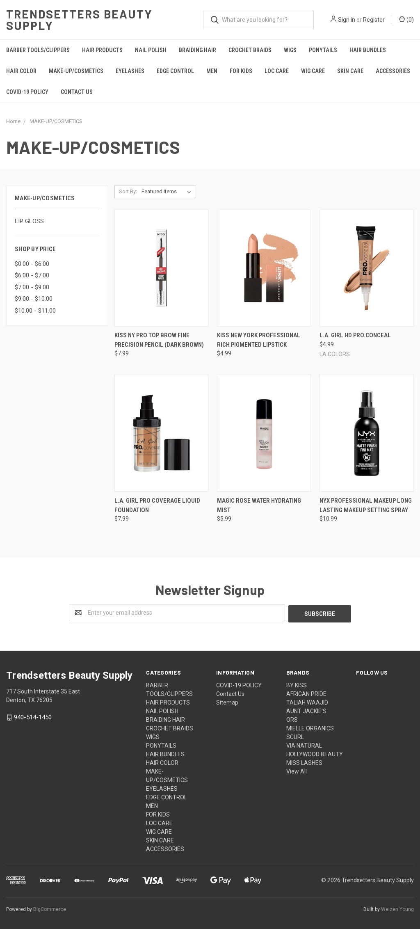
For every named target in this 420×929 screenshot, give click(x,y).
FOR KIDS (241, 71)
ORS (292, 718)
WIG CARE (313, 71)
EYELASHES (130, 71)
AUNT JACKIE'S (306, 710)
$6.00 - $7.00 (32, 275)
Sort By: (128, 191)
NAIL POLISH (151, 50)
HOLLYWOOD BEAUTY (314, 753)
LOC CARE (277, 71)
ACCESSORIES (393, 71)
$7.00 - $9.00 (32, 287)
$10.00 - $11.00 (35, 310)
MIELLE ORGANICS (310, 727)
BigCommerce (49, 908)
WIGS (290, 50)
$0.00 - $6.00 (32, 264)
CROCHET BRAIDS (250, 50)
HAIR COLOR (21, 71)
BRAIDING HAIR (197, 50)
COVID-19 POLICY (27, 92)
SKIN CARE (350, 71)
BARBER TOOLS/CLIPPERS (38, 50)
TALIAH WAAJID (307, 701)
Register (374, 19)
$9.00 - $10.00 (33, 298)
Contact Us (77, 92)
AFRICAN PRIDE (306, 692)
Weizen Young (397, 908)
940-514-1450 (33, 716)
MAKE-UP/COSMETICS (76, 71)
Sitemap (227, 701)
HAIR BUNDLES (367, 50)
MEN (211, 71)
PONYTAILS (323, 50)
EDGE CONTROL (175, 71)
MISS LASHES (304, 761)
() (406, 19)
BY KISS (296, 684)
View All (296, 770)
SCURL (295, 735)
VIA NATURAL (304, 744)
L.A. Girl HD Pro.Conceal (355, 335)
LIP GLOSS (29, 221)
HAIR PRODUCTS (102, 50)
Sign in (346, 19)
